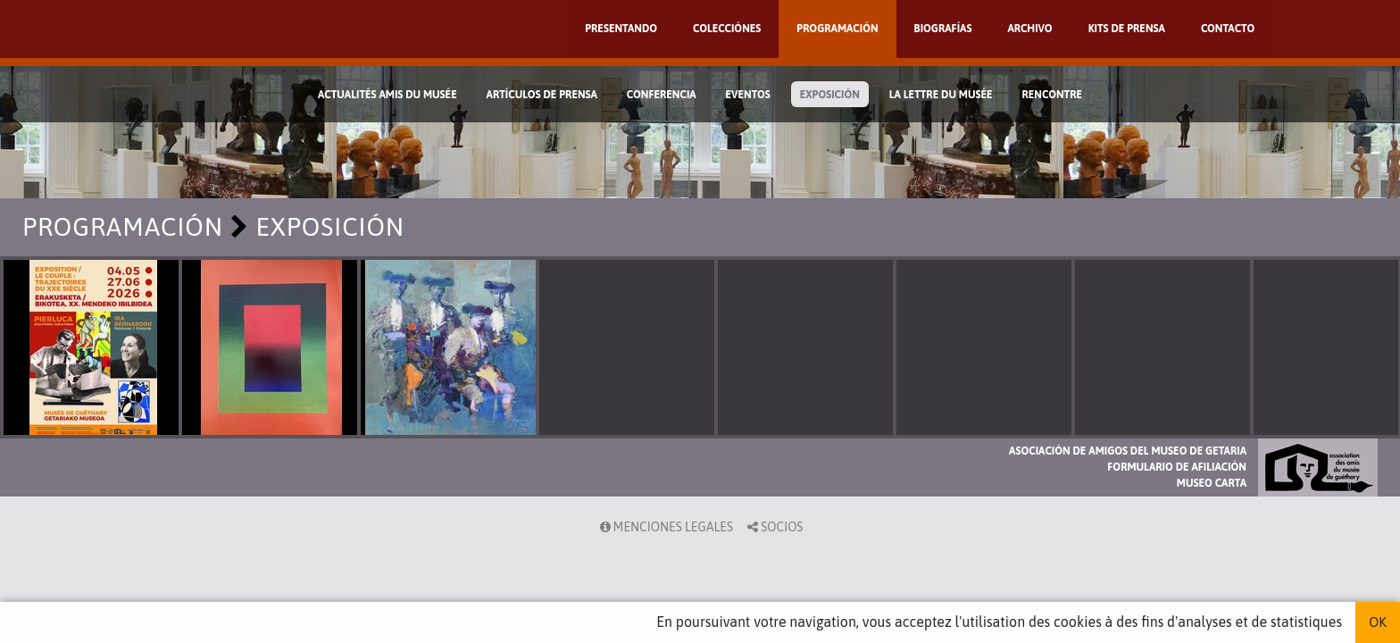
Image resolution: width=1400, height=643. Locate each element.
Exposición (830, 94)
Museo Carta (1211, 483)
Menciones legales (665, 527)
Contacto (1227, 28)
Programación (837, 28)
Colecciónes (727, 28)
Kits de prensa (1126, 28)
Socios (774, 527)
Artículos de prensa (542, 94)
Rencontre (1052, 94)
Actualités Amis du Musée (387, 94)
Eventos (748, 94)
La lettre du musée (941, 94)
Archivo (1029, 28)
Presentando (621, 28)
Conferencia (661, 94)
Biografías (943, 28)
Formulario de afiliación (1176, 467)
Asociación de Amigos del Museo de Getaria (1127, 451)
